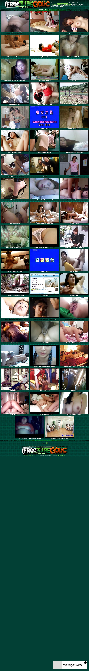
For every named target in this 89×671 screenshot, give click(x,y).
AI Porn (69, 4)
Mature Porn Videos (61, 4)
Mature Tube (54, 4)
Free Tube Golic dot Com (62, 3)
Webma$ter (61, 455)
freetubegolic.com (29, 455)
